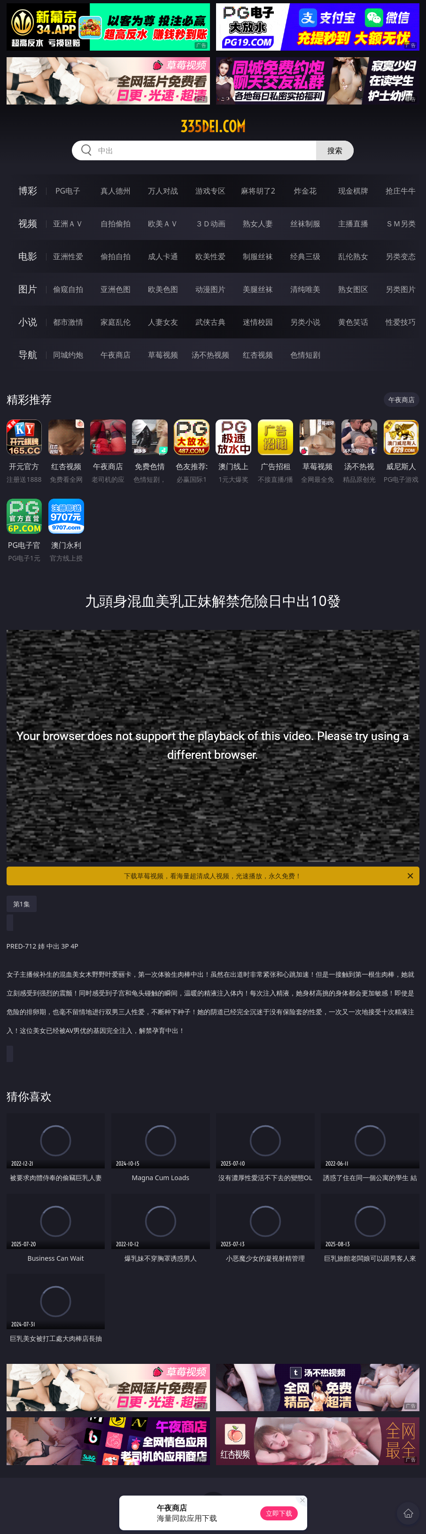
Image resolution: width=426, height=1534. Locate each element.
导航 (27, 354)
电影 (27, 256)
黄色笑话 (353, 322)
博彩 (27, 190)
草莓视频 (163, 355)
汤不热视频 (210, 355)
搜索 (334, 150)
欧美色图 (163, 289)
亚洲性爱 (68, 256)
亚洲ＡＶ (68, 223)
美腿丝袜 (258, 289)
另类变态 (401, 256)
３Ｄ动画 (210, 223)
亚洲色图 (116, 289)
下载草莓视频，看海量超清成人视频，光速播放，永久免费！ (269, 876)
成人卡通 (163, 256)
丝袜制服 (305, 223)
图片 (27, 289)
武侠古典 (210, 322)
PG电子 (67, 191)
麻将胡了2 (258, 191)
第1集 (21, 903)
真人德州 (116, 191)
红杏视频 (258, 355)
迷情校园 (258, 322)
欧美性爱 (210, 256)
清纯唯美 (305, 289)
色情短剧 (305, 355)
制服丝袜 (258, 256)
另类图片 (401, 289)
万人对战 (163, 191)
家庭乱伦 (116, 322)
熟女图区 (353, 289)
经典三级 (305, 256)
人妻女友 (163, 322)
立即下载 (279, 1513)
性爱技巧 (401, 322)
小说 (27, 321)
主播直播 (353, 223)
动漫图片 (210, 289)
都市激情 (68, 322)
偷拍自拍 (116, 256)
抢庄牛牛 (401, 191)
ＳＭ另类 (401, 223)
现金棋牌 (353, 191)
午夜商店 (116, 355)
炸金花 (305, 191)
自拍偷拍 (116, 223)
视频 (27, 223)
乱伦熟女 (353, 256)
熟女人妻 (258, 223)
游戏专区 (210, 191)
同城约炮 (68, 355)
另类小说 (305, 322)
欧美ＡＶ (163, 223)
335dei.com (213, 126)
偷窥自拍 (68, 289)
